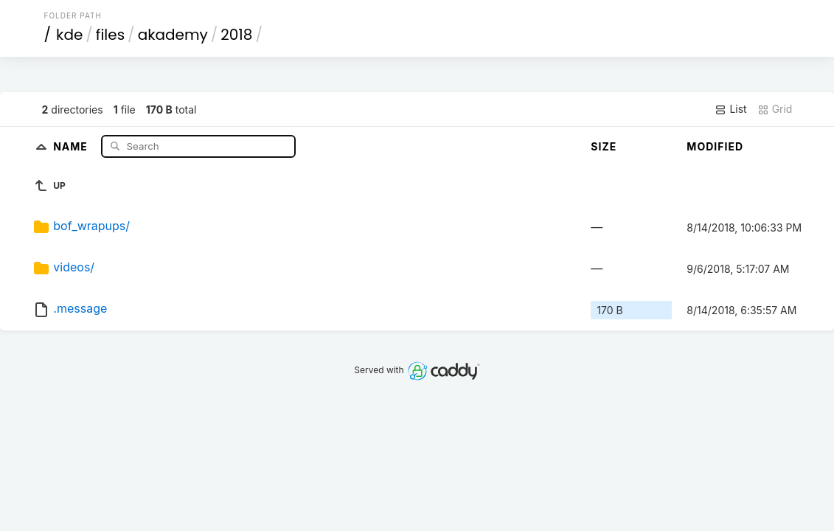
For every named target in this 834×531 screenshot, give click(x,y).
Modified (715, 146)
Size (603, 146)
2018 (236, 34)
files (110, 34)
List (730, 109)
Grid (775, 109)
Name (72, 145)
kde (69, 34)
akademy (173, 34)
